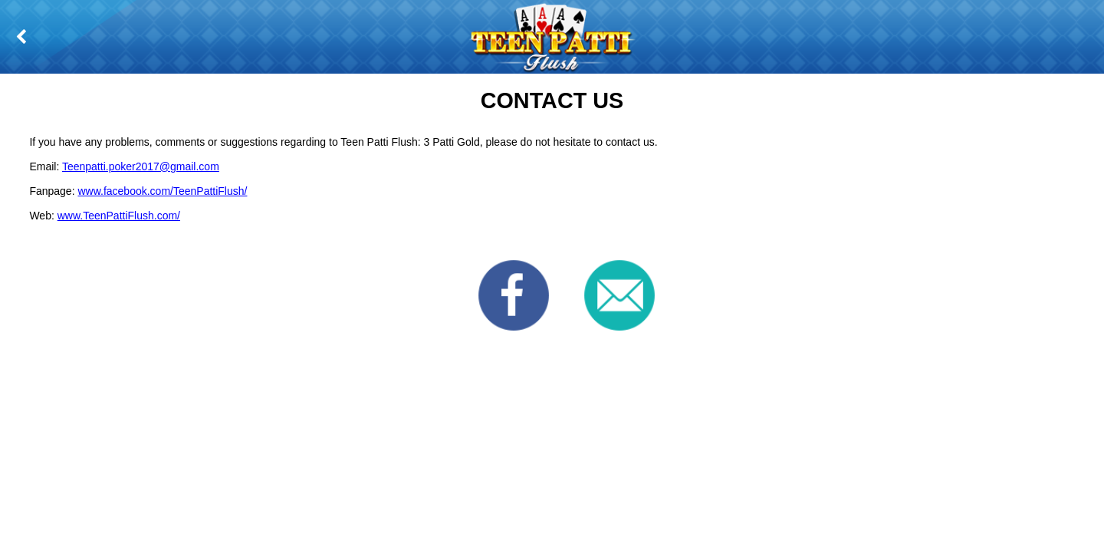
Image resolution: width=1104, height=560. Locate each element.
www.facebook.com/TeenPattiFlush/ (162, 191)
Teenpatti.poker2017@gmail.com (140, 166)
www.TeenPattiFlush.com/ (119, 215)
